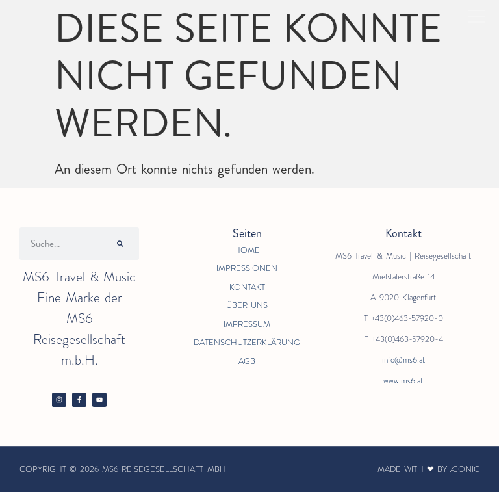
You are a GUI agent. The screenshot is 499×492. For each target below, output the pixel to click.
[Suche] (120, 243)
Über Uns (247, 305)
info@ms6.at (403, 359)
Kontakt (247, 286)
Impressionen (246, 268)
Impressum (247, 324)
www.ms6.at (403, 380)
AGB (246, 361)
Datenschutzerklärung (247, 342)
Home (247, 249)
